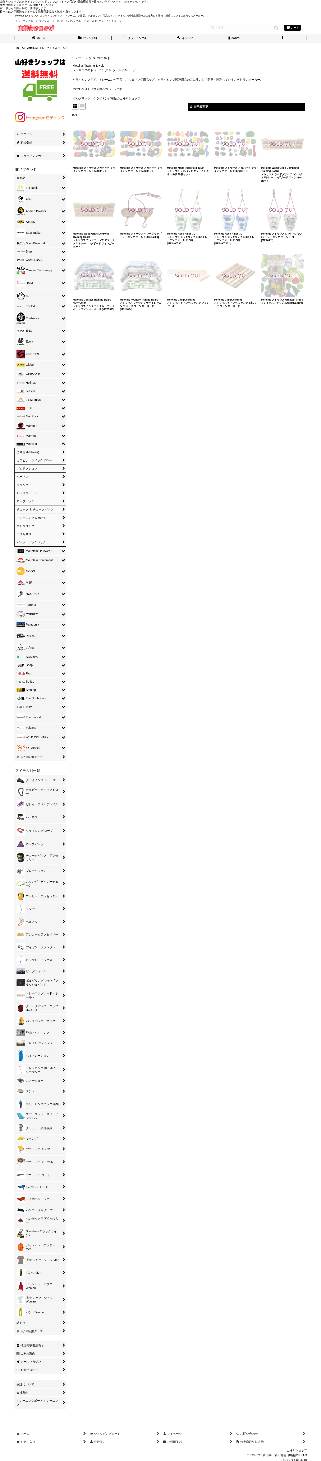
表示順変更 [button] (199, 106)
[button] (282, 38)
